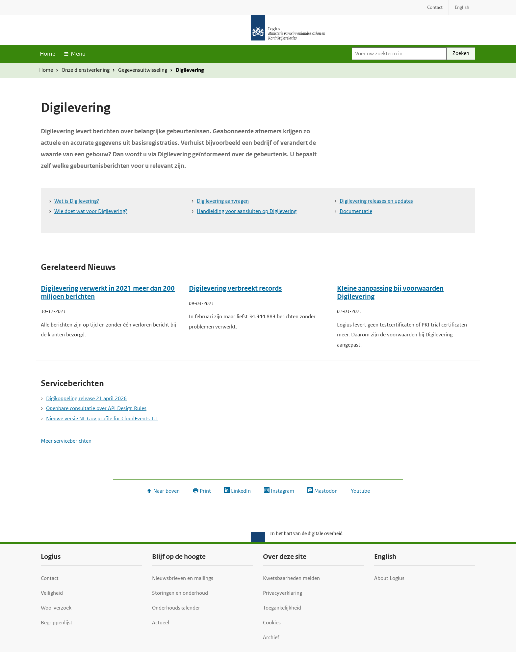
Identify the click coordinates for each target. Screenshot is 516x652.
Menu (78, 53)
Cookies (272, 622)
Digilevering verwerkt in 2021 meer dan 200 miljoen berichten (108, 292)
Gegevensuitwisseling (142, 69)
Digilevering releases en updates (376, 200)
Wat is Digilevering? (76, 200)
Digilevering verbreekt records (235, 288)
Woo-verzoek (56, 607)
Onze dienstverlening (86, 69)
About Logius (389, 578)
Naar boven (166, 490)
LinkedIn (241, 490)
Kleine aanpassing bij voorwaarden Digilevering (390, 292)
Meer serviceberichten (66, 440)
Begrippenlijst (56, 622)
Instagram (282, 490)
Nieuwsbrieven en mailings (182, 578)
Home (47, 53)
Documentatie (356, 211)
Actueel (160, 622)
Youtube (360, 490)
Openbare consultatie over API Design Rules (96, 408)
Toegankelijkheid (282, 607)
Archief (271, 637)
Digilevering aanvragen (223, 200)
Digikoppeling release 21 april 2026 (86, 398)
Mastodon (326, 490)
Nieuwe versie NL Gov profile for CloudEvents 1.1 (102, 418)
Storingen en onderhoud (180, 592)
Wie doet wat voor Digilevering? (90, 211)
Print (205, 490)
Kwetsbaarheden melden (291, 578)
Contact (50, 578)
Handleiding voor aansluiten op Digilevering (247, 211)
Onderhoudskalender (176, 607)
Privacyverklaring (282, 592)
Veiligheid (52, 592)
